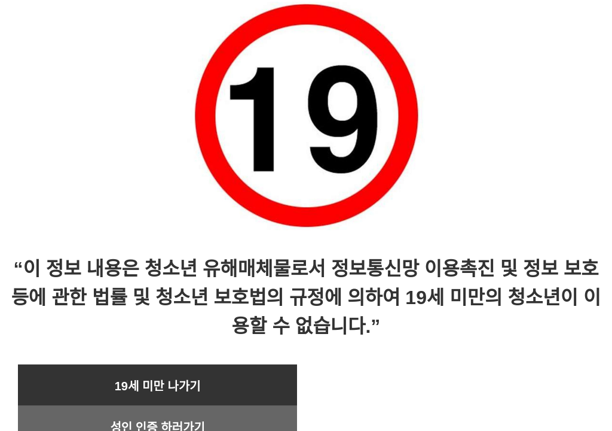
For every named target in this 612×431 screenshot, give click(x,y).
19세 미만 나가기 (158, 386)
